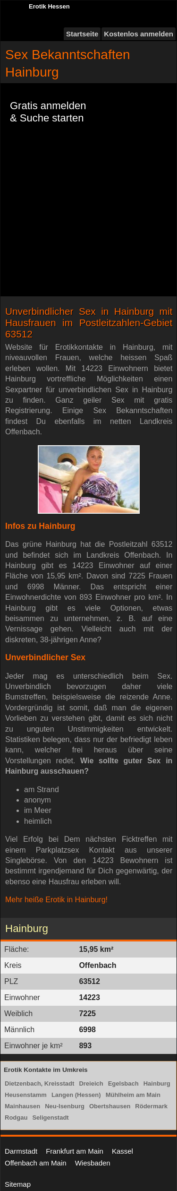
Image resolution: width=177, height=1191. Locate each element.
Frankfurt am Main (74, 1151)
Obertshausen (109, 1106)
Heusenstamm (26, 1094)
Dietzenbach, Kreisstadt (39, 1083)
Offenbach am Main (36, 1163)
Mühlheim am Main (133, 1094)
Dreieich (91, 1083)
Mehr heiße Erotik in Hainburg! (56, 900)
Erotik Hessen (49, 6)
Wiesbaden (92, 1163)
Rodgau (16, 1117)
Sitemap (18, 1184)
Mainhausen (22, 1106)
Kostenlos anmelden (138, 34)
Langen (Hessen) (76, 1094)
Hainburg (156, 1083)
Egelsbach (123, 1083)
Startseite (82, 34)
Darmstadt (21, 1151)
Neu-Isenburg (64, 1106)
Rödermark (151, 1106)
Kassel (122, 1151)
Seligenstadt (50, 1117)
